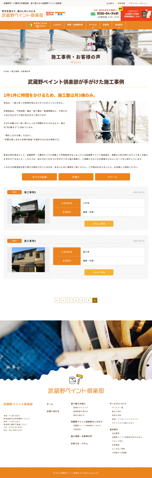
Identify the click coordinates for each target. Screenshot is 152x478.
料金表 (106, 24)
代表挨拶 (77, 429)
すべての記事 (39, 177)
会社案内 (110, 3)
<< (57, 300)
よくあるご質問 (118, 448)
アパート (112, 177)
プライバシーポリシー (138, 3)
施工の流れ (116, 411)
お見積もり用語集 (119, 452)
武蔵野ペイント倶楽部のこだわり (87, 425)
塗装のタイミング (80, 407)
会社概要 (116, 433)
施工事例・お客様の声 (81, 436)
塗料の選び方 (78, 415)
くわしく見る (99, 223)
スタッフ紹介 (117, 441)
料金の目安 (116, 415)
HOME (6, 71)
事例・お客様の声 (75, 24)
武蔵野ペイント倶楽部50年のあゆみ (127, 437)
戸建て (76, 177)
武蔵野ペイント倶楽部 (18, 404)
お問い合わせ (53, 411)
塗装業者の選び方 (80, 411)
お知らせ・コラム (79, 443)
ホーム (50, 403)
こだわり (57, 24)
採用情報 (121, 3)
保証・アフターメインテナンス (125, 419)
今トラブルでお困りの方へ (123, 423)
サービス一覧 (117, 407)
